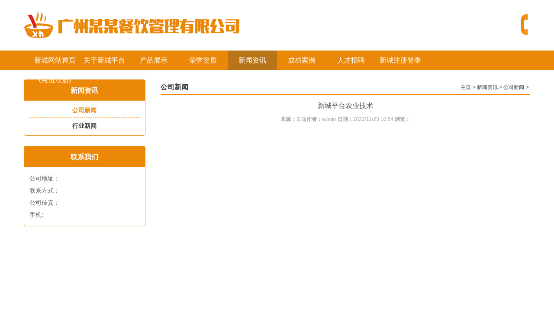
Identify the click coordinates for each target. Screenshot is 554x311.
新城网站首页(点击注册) (55, 63)
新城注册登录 (400, 60)
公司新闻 (84, 110)
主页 (466, 87)
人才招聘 (351, 60)
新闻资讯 (252, 60)
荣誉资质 (203, 60)
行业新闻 (84, 125)
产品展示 (153, 60)
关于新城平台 (104, 60)
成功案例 (302, 60)
